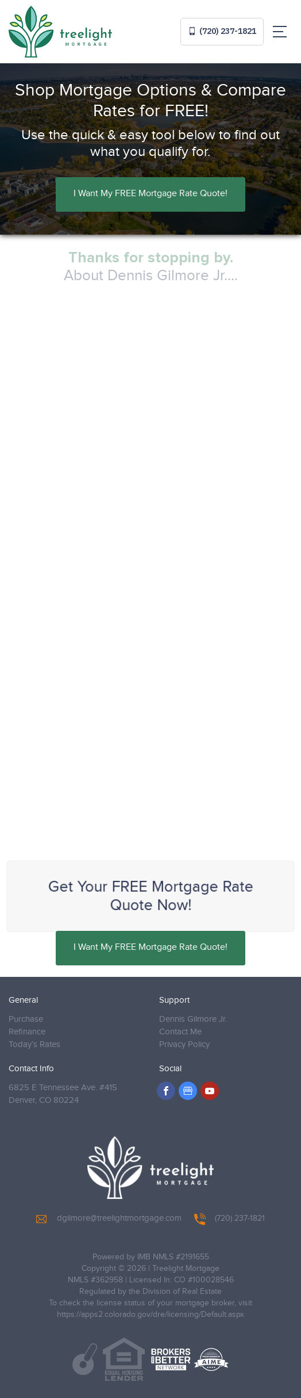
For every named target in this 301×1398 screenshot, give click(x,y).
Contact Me (180, 1032)
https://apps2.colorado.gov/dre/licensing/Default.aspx (150, 1314)
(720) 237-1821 (222, 31)
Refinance (27, 1032)
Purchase (26, 1019)
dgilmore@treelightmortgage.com (109, 1218)
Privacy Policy (184, 1044)
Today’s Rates (34, 1044)
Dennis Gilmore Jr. (193, 1019)
